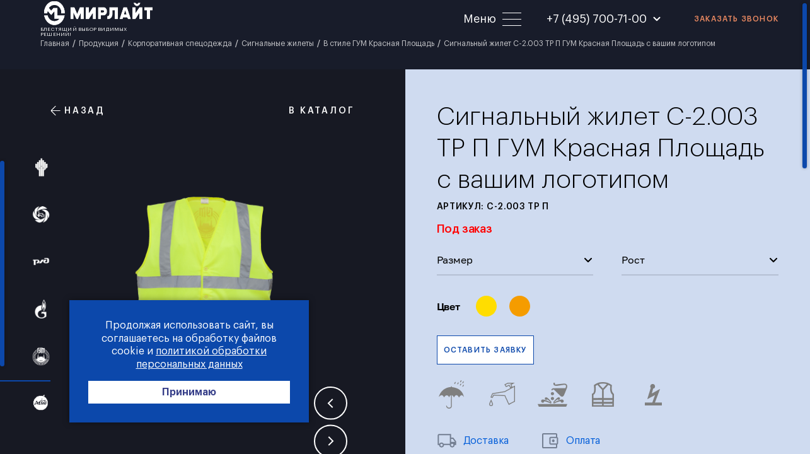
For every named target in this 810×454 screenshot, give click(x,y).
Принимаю (189, 392)
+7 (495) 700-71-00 (597, 19)
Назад (77, 110)
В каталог (314, 110)
